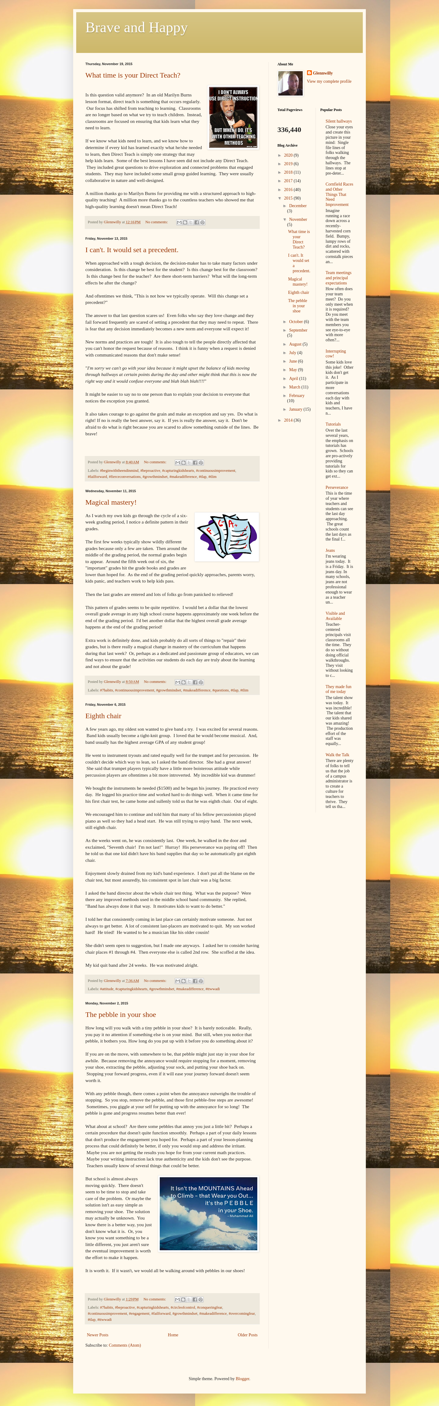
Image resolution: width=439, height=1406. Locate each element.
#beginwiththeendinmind (119, 470)
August (295, 344)
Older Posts (248, 1335)
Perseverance (337, 487)
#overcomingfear (242, 1313)
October (296, 321)
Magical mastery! (111, 502)
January (296, 409)
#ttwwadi (212, 989)
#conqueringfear (209, 1307)
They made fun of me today (339, 689)
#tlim (213, 477)
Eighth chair (103, 716)
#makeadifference (183, 477)
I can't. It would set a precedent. (132, 250)
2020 (289, 155)
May (293, 369)
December (298, 206)
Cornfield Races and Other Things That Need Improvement (339, 194)
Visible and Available (335, 616)
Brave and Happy (136, 27)
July (293, 352)
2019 (289, 164)
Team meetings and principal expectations (339, 277)
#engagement (139, 1313)
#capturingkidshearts (178, 470)
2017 (289, 181)
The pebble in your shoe (120, 1014)
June (293, 361)
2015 (289, 198)
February (297, 395)
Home (173, 1335)
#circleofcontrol (183, 1307)
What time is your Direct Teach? (132, 75)
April (294, 378)
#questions (220, 690)
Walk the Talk (337, 755)
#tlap (202, 477)
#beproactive (150, 470)
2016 (289, 189)
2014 (289, 420)
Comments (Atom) (125, 1345)
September (298, 330)
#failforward (97, 477)
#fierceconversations (125, 477)
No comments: (157, 222)
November (298, 219)
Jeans (330, 550)
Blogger (242, 1378)
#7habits (106, 690)
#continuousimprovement (215, 470)
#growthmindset (155, 477)
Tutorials (333, 424)
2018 (289, 172)
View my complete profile (329, 81)
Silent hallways (339, 121)
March (295, 387)
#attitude (106, 989)
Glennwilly (323, 73)
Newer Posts (97, 1335)
